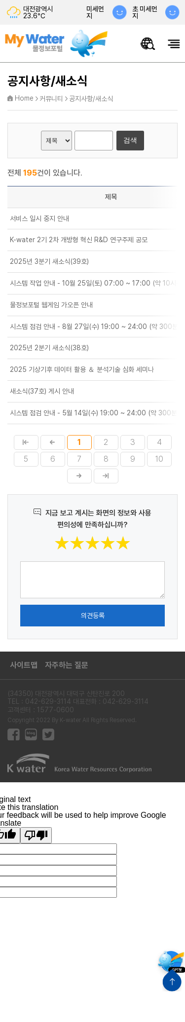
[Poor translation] (36, 835)
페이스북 (13, 735)
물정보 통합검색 (148, 43)
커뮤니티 (51, 98)
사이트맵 (23, 665)
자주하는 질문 (66, 665)
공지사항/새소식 (91, 98)
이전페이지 (52, 442)
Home (24, 98)
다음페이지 (79, 476)
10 (159, 459)
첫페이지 (26, 442)
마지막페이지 (106, 476)
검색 (130, 140)
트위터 (48, 735)
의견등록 (93, 616)
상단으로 (172, 980)
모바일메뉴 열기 (174, 43)
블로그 (31, 735)
